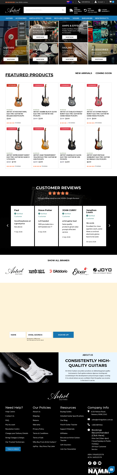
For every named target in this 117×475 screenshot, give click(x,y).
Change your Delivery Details (16, 433)
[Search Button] (63, 10)
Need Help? (14, 407)
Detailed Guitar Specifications (72, 416)
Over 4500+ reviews (21, 2)
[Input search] (42, 10)
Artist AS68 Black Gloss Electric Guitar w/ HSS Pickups (70, 157)
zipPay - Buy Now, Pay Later (44, 446)
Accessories (21, 18)
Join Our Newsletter (68, 449)
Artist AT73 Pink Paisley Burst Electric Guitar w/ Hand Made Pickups (98, 114)
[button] (110, 2)
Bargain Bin (87, 18)
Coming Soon (104, 73)
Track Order (13, 449)
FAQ (7, 420)
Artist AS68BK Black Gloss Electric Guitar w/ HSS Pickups (45, 114)
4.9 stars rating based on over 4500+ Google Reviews (58, 198)
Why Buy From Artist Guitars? (44, 442)
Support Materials (67, 429)
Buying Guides (66, 411)
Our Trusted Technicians (14, 442)
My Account (10, 424)
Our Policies (42, 407)
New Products (101, 18)
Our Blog (63, 420)
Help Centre (10, 411)
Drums (48, 18)
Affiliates (64, 433)
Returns (36, 420)
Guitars (9, 18)
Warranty (36, 424)
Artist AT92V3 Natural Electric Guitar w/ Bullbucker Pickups (17, 114)
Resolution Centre (12, 429)
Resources (68, 407)
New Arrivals (83, 73)
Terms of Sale (38, 437)
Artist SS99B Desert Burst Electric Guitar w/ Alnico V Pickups (18, 157)
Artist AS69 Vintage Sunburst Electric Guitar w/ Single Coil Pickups (98, 157)
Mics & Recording (62, 18)
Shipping (36, 416)
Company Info (98, 407)
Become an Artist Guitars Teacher (70, 438)
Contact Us (9, 416)
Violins (76, 18)
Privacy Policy (38, 429)
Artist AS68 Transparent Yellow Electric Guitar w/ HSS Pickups (45, 157)
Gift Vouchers (65, 445)
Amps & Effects (36, 18)
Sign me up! (63, 335)
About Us (36, 411)
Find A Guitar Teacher (68, 424)
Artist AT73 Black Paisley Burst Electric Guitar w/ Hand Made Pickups (71, 114)
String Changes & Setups (14, 437)
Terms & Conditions (40, 433)
